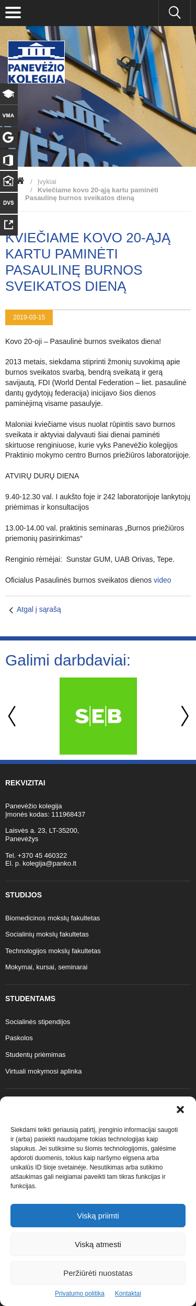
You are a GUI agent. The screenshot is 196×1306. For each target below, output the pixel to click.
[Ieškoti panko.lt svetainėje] (174, 13)
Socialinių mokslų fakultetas (47, 934)
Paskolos (19, 1038)
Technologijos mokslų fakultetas (53, 951)
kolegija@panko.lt (49, 863)
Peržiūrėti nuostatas (98, 1272)
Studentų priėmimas (35, 1054)
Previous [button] (13, 716)
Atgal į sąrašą (39, 609)
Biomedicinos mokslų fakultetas (52, 918)
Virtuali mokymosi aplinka (43, 1071)
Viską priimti (98, 1215)
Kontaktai (128, 1293)
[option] (98, 716)
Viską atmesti (98, 1244)
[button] (180, 1109)
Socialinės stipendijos (37, 1022)
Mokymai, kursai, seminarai (46, 967)
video (162, 580)
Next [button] (183, 716)
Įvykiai (47, 182)
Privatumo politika (80, 1293)
